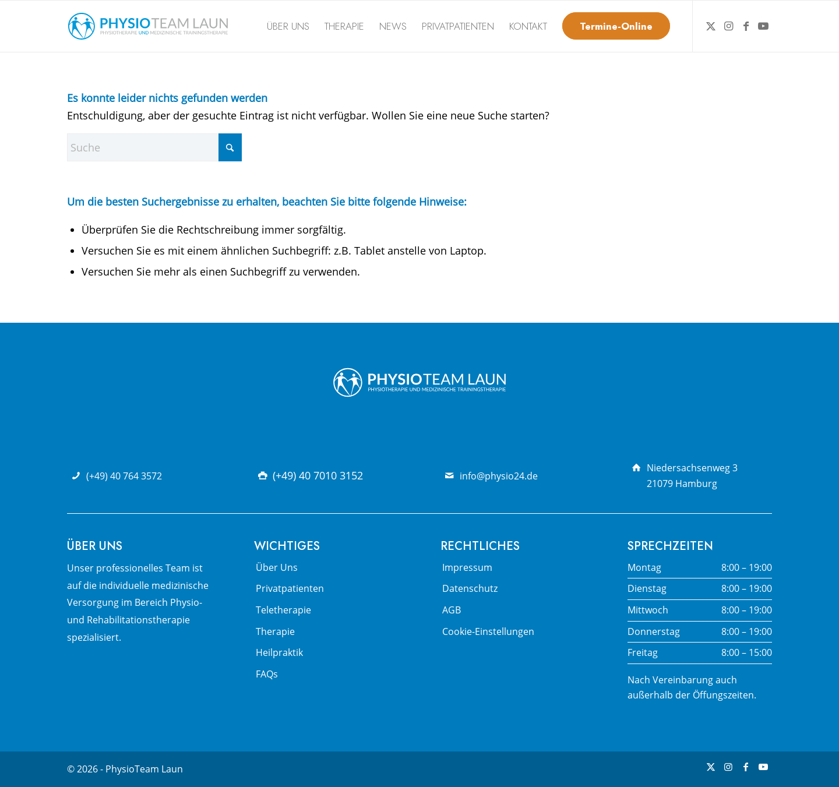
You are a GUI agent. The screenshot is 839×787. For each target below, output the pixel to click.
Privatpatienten (290, 588)
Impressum (467, 567)
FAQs (267, 674)
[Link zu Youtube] (763, 25)
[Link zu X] (711, 25)
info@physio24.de (499, 476)
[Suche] (154, 147)
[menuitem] (288, 26)
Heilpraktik (279, 652)
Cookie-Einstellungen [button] (488, 631)
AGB (451, 610)
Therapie (275, 631)
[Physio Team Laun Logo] (148, 26)
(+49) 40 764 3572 (124, 476)
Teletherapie (283, 610)
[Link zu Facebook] (746, 25)
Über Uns (277, 567)
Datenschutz (470, 588)
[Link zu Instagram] (728, 25)
